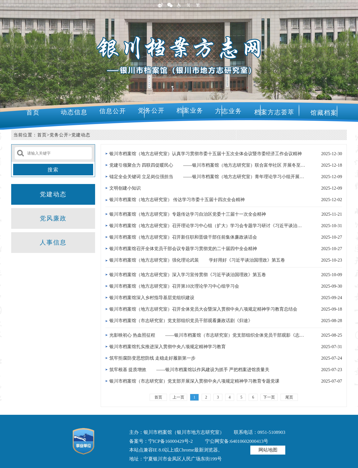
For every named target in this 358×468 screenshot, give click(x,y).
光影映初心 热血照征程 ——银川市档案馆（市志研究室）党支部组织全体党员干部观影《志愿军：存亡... (207, 335)
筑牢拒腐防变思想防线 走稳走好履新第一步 (152, 358)
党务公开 (151, 110)
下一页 (269, 397)
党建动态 (80, 134)
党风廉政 (53, 218)
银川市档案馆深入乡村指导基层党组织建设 (151, 297)
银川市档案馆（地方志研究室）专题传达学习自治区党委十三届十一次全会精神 (187, 214)
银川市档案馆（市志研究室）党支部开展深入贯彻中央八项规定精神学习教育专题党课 (194, 381)
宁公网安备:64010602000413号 (236, 441)
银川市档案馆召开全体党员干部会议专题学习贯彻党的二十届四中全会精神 (183, 248)
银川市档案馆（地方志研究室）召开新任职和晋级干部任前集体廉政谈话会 (183, 237)
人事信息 (53, 242)
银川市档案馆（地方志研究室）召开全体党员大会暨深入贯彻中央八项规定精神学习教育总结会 (203, 309)
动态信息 (74, 112)
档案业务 (189, 110)
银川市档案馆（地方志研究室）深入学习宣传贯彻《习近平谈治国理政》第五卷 (187, 274)
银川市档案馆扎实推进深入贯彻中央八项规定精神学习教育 (167, 346)
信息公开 (112, 111)
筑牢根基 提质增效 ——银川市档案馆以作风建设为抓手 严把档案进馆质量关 (189, 369)
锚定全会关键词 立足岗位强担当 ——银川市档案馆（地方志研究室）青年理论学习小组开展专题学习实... (207, 176)
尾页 (289, 397)
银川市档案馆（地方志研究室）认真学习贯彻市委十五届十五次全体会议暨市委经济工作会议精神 (205, 153)
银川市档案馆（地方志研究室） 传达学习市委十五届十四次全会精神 (177, 199)
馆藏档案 (323, 112)
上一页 (178, 397)
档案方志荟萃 (274, 112)
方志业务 (228, 111)
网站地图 (267, 450)
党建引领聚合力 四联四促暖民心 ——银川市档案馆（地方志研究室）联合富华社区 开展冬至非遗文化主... (207, 165)
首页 (33, 112)
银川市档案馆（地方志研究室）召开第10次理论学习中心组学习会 (174, 286)
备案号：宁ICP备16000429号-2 (161, 441)
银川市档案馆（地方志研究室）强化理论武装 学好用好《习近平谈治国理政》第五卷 (197, 260)
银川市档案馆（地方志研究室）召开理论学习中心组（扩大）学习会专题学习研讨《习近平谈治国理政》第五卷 (207, 225)
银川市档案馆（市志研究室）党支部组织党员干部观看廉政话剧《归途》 (181, 320)
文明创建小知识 (125, 188)
